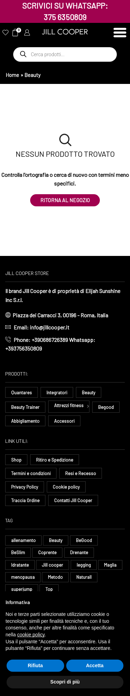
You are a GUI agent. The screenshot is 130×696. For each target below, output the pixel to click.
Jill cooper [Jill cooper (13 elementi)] (52, 565)
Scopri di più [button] (65, 682)
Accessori (64, 421)
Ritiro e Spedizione (54, 460)
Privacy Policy (24, 487)
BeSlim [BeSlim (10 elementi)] (18, 552)
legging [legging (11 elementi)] (84, 565)
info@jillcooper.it (49, 327)
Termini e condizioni (31, 473)
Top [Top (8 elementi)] (49, 589)
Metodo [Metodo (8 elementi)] (55, 577)
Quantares (21, 392)
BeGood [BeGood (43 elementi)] (84, 540)
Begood (106, 407)
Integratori (56, 392)
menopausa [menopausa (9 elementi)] (23, 577)
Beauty (88, 392)
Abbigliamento (25, 421)
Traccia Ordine (25, 500)
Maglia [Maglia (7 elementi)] (110, 565)
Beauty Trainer (25, 407)
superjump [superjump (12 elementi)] (21, 589)
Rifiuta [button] (35, 665)
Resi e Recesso (80, 473)
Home (12, 75)
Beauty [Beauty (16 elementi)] (55, 540)
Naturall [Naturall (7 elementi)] (84, 577)
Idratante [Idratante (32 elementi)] (20, 565)
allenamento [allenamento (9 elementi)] (23, 540)
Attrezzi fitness (69, 405)
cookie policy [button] (30, 634)
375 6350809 (65, 17)
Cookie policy (66, 487)
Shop (16, 460)
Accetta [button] (95, 665)
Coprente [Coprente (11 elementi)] (47, 552)
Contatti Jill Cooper (73, 500)
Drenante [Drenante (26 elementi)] (79, 552)
